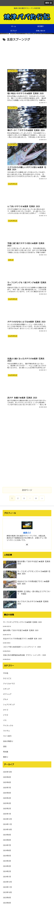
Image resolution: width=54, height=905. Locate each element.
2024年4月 (7, 673)
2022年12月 (7, 757)
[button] (49, 873)
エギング (6, 501)
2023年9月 (7, 709)
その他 (5, 485)
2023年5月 (7, 730)
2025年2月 (7, 620)
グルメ (5, 511)
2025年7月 (7, 599)
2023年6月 (7, 725)
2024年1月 (7, 689)
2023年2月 (7, 746)
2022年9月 (7, 772)
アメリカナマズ (9, 496)
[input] (27, 873)
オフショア (7, 506)
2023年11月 (7, 699)
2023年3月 (7, 741)
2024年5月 (7, 668)
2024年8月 (7, 652)
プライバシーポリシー (27, 898)
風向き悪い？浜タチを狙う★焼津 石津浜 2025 (20, 442)
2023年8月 (7, 715)
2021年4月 (7, 861)
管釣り (5, 569)
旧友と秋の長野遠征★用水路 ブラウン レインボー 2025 (24, 467)
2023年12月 (7, 694)
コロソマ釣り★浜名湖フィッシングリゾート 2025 (22, 459)
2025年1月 (7, 626)
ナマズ (5, 527)
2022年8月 (7, 778)
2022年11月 (7, 762)
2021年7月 (7, 846)
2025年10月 (7, 584)
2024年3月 (7, 678)
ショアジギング (9, 516)
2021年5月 (7, 856)
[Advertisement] (27, 54)
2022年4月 (7, 798)
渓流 (4, 558)
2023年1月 (7, 751)
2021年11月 (7, 825)
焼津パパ (27, 345)
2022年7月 (7, 783)
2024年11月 (7, 636)
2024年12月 (7, 631)
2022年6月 (7, 788)
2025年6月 (7, 605)
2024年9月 (7, 647)
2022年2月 (7, 809)
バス (4, 532)
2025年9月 (7, 589)
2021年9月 (7, 835)
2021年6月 (7, 851)
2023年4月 (7, 736)
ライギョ (6, 543)
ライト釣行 (7, 548)
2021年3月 (7, 867)
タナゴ (5, 522)
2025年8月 (7, 594)
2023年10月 (7, 704)
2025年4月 (7, 610)
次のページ (27, 302)
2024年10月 (7, 641)
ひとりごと (7, 490)
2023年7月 (7, 720)
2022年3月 (7, 804)
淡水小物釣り (8, 553)
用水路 (5, 564)
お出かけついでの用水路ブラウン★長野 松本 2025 (22, 450)
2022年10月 (7, 767)
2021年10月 (7, 830)
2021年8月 (7, 840)
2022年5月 (7, 793)
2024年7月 (7, 657)
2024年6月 (7, 662)
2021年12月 (7, 819)
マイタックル (8, 537)
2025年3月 (7, 615)
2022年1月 (7, 814)
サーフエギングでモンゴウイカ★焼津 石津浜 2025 (22, 434)
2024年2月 (7, 683)
